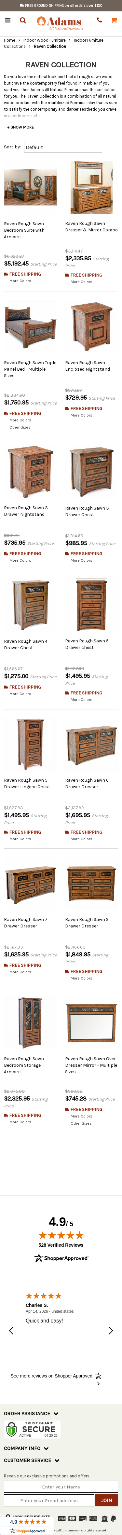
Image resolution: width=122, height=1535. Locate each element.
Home (9, 40)
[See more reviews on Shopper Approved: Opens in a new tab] (51, 1368)
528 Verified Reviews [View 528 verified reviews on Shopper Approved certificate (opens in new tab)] (61, 1237)
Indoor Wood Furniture (44, 40)
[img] (61, 1227)
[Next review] (111, 1324)
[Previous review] (11, 1324)
